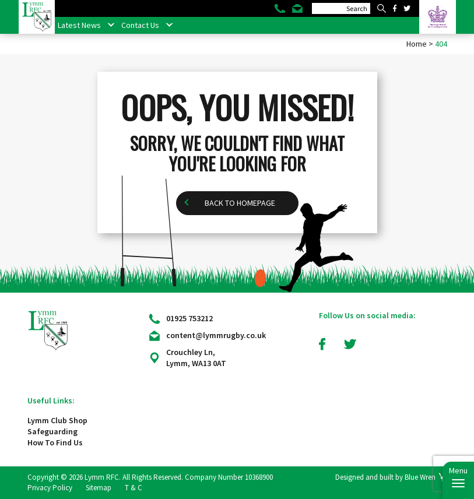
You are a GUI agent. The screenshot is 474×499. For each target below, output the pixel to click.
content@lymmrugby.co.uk (216, 335)
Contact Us (140, 25)
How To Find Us (55, 442)
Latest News (79, 25)
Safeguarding (52, 431)
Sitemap (98, 488)
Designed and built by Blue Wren (385, 477)
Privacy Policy (49, 488)
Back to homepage (240, 203)
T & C (133, 488)
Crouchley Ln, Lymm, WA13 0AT (196, 357)
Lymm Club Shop (57, 420)
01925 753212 (189, 318)
